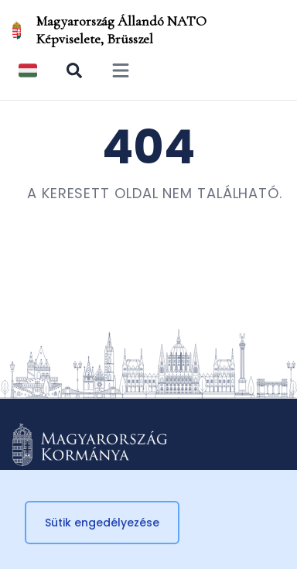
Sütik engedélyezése (102, 522)
